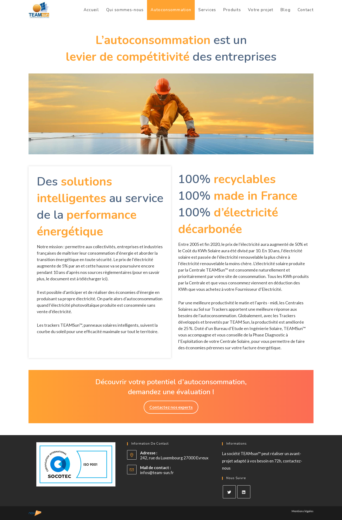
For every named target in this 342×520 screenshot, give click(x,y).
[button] (171, 407)
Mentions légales (303, 511)
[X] (229, 491)
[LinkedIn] (243, 491)
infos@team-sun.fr (157, 472)
